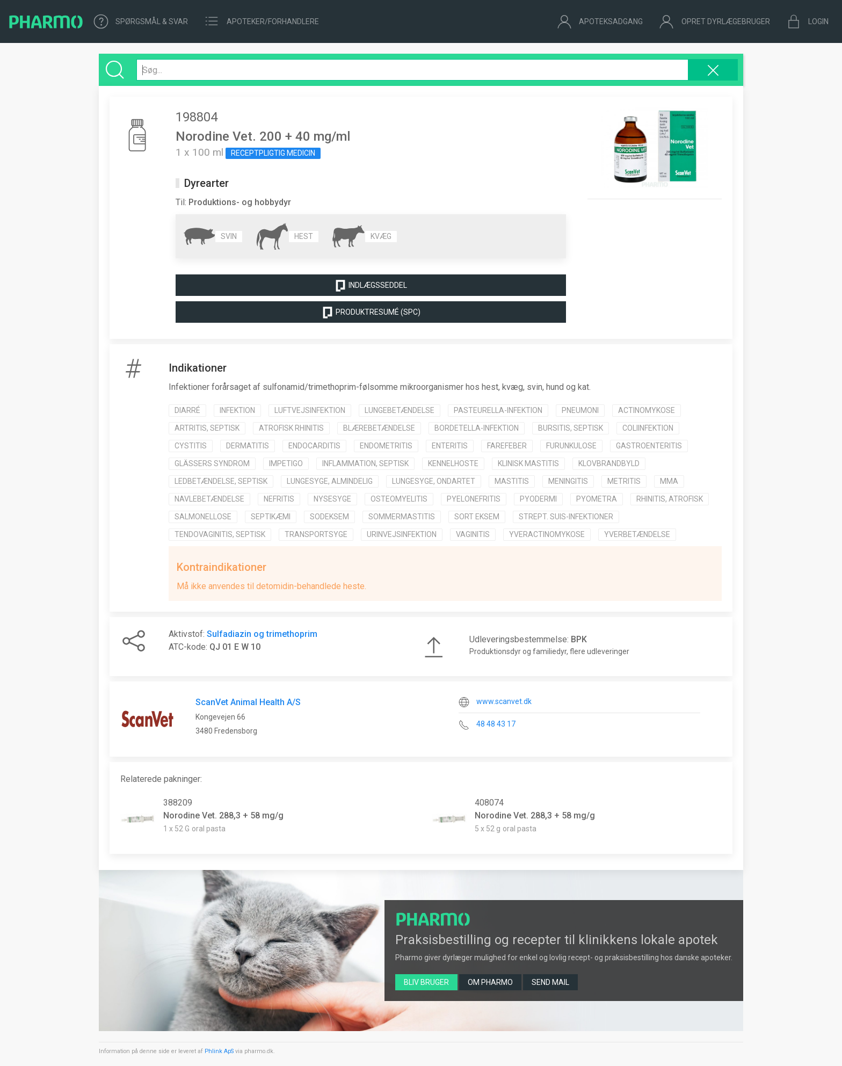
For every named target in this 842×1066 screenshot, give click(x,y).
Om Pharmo (490, 982)
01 (227, 647)
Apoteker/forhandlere (261, 21)
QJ (214, 647)
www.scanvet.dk (504, 701)
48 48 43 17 (496, 724)
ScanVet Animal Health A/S (248, 702)
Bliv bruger (426, 982)
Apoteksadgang (600, 21)
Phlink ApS (219, 1051)
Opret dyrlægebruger (714, 21)
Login (807, 21)
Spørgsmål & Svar (140, 21)
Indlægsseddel (370, 285)
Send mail (550, 982)
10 (255, 647)
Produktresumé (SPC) (370, 312)
